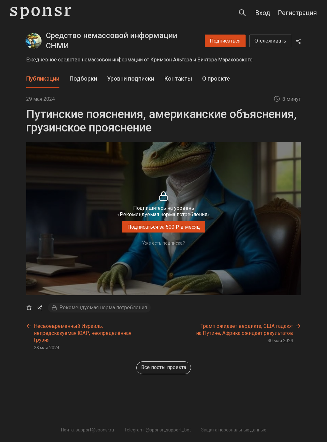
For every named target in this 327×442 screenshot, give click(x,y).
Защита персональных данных (233, 429)
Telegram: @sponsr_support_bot (157, 429)
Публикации (42, 78)
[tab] (42, 79)
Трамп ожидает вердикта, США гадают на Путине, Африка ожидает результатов (244, 329)
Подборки (83, 78)
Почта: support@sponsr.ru (87, 429)
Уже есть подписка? (163, 243)
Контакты (178, 78)
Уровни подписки (130, 78)
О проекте (216, 78)
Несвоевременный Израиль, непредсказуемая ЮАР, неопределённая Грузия (82, 333)
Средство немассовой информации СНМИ (111, 40)
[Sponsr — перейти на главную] (40, 13)
